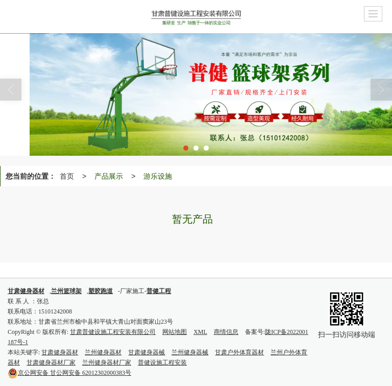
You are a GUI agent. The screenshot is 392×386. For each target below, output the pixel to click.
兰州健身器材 (103, 352)
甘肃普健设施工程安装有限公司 (113, 331)
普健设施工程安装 (162, 362)
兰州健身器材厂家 (106, 362)
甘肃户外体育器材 (239, 352)
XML (200, 331)
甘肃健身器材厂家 (51, 362)
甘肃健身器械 (146, 352)
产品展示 (108, 176)
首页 (67, 176)
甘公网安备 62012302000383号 (69, 372)
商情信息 (226, 331)
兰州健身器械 (190, 352)
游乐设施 (157, 176)
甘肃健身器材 (59, 352)
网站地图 (174, 331)
